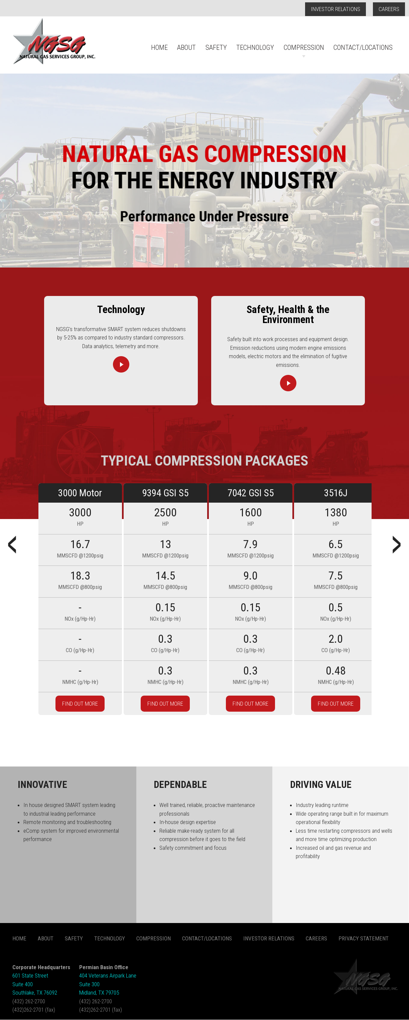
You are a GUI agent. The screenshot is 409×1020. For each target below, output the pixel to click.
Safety (216, 47)
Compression (304, 47)
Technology (255, 47)
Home (159, 47)
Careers (389, 9)
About (186, 47)
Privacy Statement (363, 938)
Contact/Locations (363, 47)
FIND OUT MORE (80, 703)
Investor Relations (335, 9)
